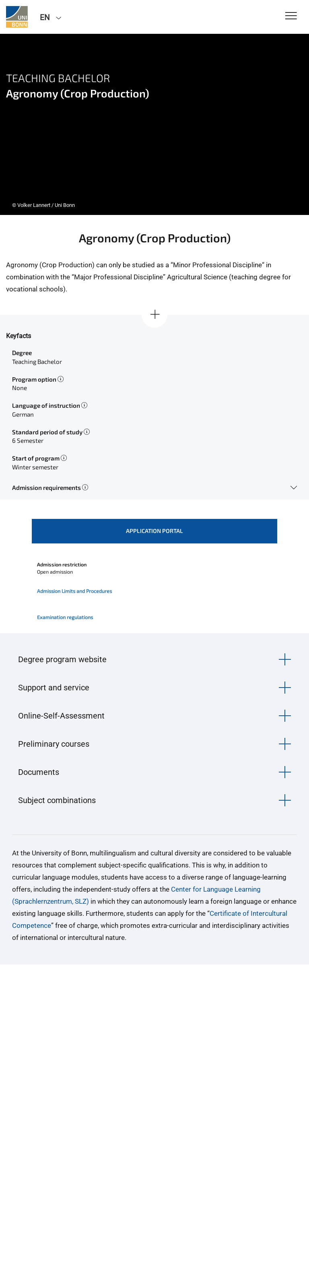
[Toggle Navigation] (291, 16)
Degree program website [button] (62, 659)
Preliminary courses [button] (53, 744)
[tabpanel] (154, 124)
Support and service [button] (53, 687)
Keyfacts (18, 336)
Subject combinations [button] (57, 800)
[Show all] (154, 315)
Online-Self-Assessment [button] (61, 716)
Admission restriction (62, 564)
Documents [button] (38, 772)
